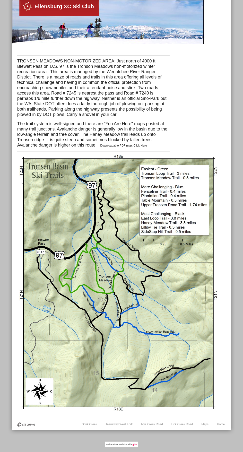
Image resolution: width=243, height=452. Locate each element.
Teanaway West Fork (144, 33)
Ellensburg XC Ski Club (64, 6)
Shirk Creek (177, 33)
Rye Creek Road (108, 33)
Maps (50, 33)
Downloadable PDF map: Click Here (124, 145)
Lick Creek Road (75, 33)
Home (32, 33)
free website (120, 444)
